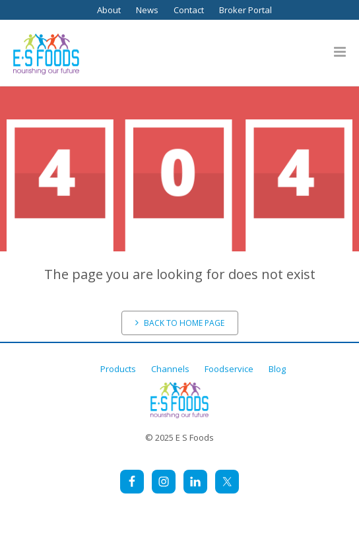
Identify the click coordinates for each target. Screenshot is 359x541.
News (147, 10)
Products (118, 369)
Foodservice (229, 369)
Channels (170, 369)
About (109, 10)
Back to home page (179, 323)
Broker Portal (245, 10)
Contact (189, 10)
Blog (277, 369)
